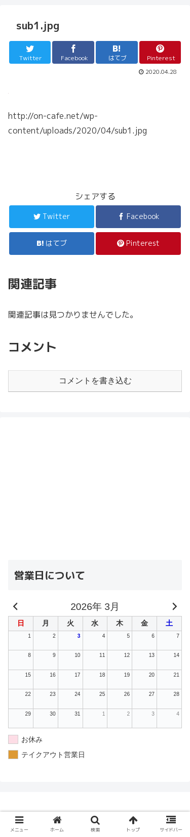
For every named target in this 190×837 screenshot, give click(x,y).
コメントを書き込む (95, 380)
